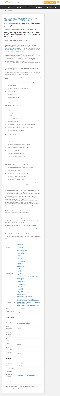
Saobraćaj (20, 289)
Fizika (19, 271)
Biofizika (20, 268)
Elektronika (20, 283)
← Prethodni (9, 381)
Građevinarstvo (22, 281)
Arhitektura (20, 279)
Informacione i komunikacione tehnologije (27, 276)
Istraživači (39, 7)
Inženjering (20, 291)
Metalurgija (20, 288)
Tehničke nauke (21, 278)
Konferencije (10, 10)
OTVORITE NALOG (50, 2)
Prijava (41, 2)
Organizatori (51, 7)
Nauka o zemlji (21, 274)
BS (31, 3)
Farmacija (20, 263)
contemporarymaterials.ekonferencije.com (27, 375)
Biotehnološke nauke (22, 250)
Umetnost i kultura (21, 294)
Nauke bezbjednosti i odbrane (24, 296)
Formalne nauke (21, 251)
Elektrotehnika (21, 284)
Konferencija (20, 244)
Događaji (20, 7)
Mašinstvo (20, 286)
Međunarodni (20, 247)
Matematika (21, 253)
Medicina (20, 258)
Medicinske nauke (21, 256)
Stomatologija (21, 261)
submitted (12, 192)
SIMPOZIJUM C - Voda (22, 304)
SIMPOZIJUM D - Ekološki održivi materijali (28, 305)
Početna (10, 7)
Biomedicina (21, 260)
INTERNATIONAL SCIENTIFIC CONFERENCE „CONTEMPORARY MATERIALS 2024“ (20, 19)
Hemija (19, 273)
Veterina (20, 265)
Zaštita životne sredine (23, 293)
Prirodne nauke (20, 266)
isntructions (33, 225)
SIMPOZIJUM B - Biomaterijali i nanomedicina (28, 302)
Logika (19, 255)
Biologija (20, 270)
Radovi (29, 7)
